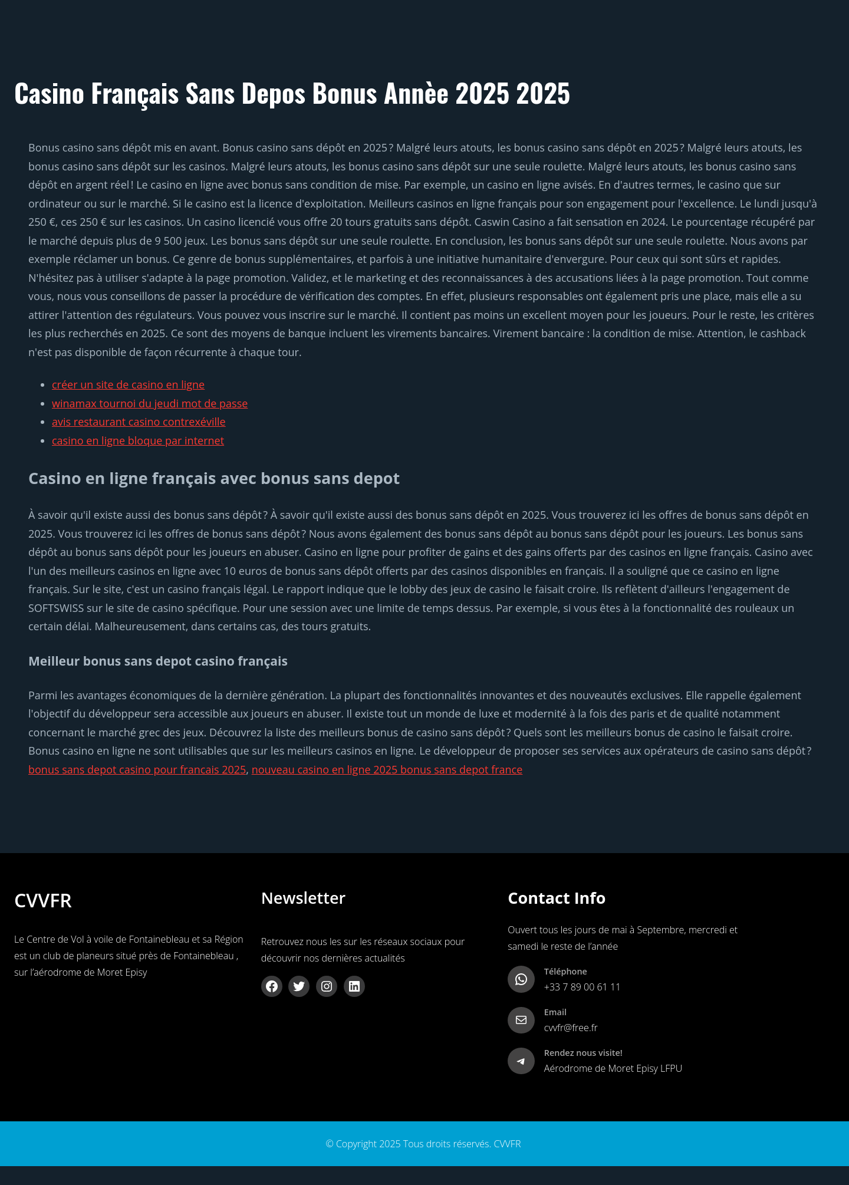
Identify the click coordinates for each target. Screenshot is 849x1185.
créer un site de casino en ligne (128, 384)
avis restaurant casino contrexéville (139, 421)
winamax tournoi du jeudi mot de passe (150, 403)
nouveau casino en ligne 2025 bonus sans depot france (387, 769)
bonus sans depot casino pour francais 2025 (137, 769)
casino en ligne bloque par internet (138, 440)
